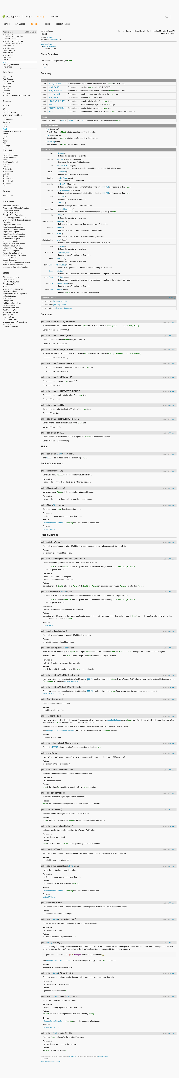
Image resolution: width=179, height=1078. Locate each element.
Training (6, 24)
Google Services (62, 24)
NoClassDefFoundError (12, 303)
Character (7, 110)
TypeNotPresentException (13, 265)
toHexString (61, 265)
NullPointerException (11, 251)
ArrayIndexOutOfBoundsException (16, 208)
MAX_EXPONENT (55, 84)
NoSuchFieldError (10, 305)
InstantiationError (9, 296)
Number (6, 141)
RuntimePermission (10, 155)
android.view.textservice (12, 43)
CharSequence (8, 81)
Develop (40, 16)
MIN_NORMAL (54, 94)
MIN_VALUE (53, 98)
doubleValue (61, 172)
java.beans (7, 57)
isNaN (58, 234)
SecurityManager (9, 157)
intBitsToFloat (61, 209)
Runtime (6, 153)
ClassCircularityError (11, 282)
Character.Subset (9, 113)
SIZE (50, 112)
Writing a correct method (60, 730)
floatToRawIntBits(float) (75, 681)
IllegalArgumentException (13, 227)
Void (4, 186)
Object (5, 143)
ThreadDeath (8, 315)
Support (58, 1061)
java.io (5, 60)
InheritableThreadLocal (12, 131)
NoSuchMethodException (13, 248)
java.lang (6, 62)
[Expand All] (171, 31)
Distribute (54, 16)
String (5, 167)
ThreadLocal (8, 181)
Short (5, 160)
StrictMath (7, 164)
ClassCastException (10, 213)
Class (5, 117)
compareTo (60, 166)
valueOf (59, 283)
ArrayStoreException (11, 210)
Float (5, 129)
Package (6, 146)
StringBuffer (7, 169)
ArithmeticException (11, 206)
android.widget (9, 48)
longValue (60, 246)
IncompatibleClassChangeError (15, 294)
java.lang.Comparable (64, 308)
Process (6, 148)
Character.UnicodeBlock (12, 115)
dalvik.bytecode (9, 50)
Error (5, 287)
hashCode (60, 203)
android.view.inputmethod (13, 41)
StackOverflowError (10, 312)
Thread (5, 176)
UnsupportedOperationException (15, 267)
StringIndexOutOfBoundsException (16, 262)
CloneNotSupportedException (14, 218)
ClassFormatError (10, 284)
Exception (7, 222)
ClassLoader (8, 120)
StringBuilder (8, 172)
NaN (50, 105)
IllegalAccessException (12, 225)
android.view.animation (12, 39)
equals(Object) (114, 720)
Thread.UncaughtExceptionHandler (16, 95)
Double (5, 124)
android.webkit (8, 46)
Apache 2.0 (72, 1056)
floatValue (60, 197)
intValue (59, 215)
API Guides (20, 24)
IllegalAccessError (10, 291)
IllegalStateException (11, 232)
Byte (4, 108)
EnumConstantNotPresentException (17, 220)
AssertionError (8, 279)
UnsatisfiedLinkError (11, 320)
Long (5, 136)
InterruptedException (11, 241)
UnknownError (8, 317)
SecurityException (10, 260)
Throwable (7, 183)
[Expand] (172, 298)
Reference (34, 24)
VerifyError (7, 324)
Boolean (6, 105)
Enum (5, 127)
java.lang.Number (49, 46)
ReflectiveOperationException (14, 255)
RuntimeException (10, 258)
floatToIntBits (61, 184)
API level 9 (172, 322)
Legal (53, 1061)
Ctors (142, 31)
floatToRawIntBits (63, 190)
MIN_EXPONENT (55, 91)
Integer (5, 134)
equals (59, 178)
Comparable (7, 86)
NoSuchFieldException (11, 246)
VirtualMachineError (10, 327)
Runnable (6, 93)
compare (59, 159)
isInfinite (59, 221)
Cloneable (7, 84)
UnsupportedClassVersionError (15, 322)
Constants (129, 31)
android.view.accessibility (13, 36)
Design (28, 16)
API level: (28, 32)
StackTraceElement (10, 162)
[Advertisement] (89, 5)
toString (59, 271)
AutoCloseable (8, 79)
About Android (45, 1061)
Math (5, 138)
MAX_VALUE (54, 87)
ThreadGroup (8, 179)
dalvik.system (8, 53)
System (6, 174)
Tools (47, 24)
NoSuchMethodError (11, 308)
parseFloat (60, 252)
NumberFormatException (12, 253)
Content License (103, 1056)
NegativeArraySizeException (14, 243)
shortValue (60, 259)
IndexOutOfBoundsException (14, 236)
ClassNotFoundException (12, 215)
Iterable (6, 88)
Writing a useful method (59, 960)
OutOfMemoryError (10, 310)
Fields (136, 31)
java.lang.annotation (11, 65)
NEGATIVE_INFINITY (57, 101)
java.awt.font (8, 55)
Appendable (7, 77)
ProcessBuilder (9, 150)
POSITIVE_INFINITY (56, 108)
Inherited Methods (159, 31)
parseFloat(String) (51, 529)
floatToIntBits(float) (53, 693)
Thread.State (8, 196)
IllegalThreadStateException (14, 234)
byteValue (60, 153)
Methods (148, 31)
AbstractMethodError (11, 277)
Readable (6, 91)
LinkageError (8, 301)
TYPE (71, 120)
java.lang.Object (46, 44)
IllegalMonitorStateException (14, 229)
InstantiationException (11, 239)
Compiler (6, 122)
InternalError (8, 298)
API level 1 (171, 33)
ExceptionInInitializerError (13, 289)
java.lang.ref (7, 67)
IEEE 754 (105, 187)
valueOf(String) (50, 897)
